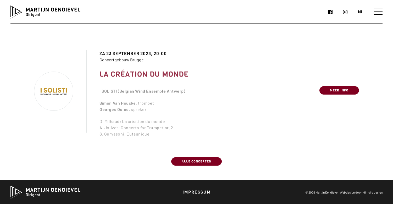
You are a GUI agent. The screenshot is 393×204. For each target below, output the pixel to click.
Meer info (339, 95)
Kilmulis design (372, 192)
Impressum (196, 192)
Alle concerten (196, 161)
